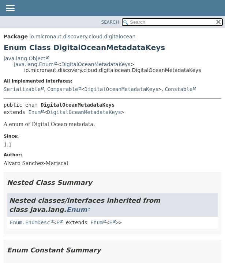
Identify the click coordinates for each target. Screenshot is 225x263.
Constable (178, 89)
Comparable (62, 89)
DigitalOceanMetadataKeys (95, 64)
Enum (34, 112)
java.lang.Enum (34, 64)
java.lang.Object (24, 58)
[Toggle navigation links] (10, 9)
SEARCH (110, 22)
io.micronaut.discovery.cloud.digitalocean (82, 36)
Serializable (22, 89)
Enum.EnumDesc (30, 222)
